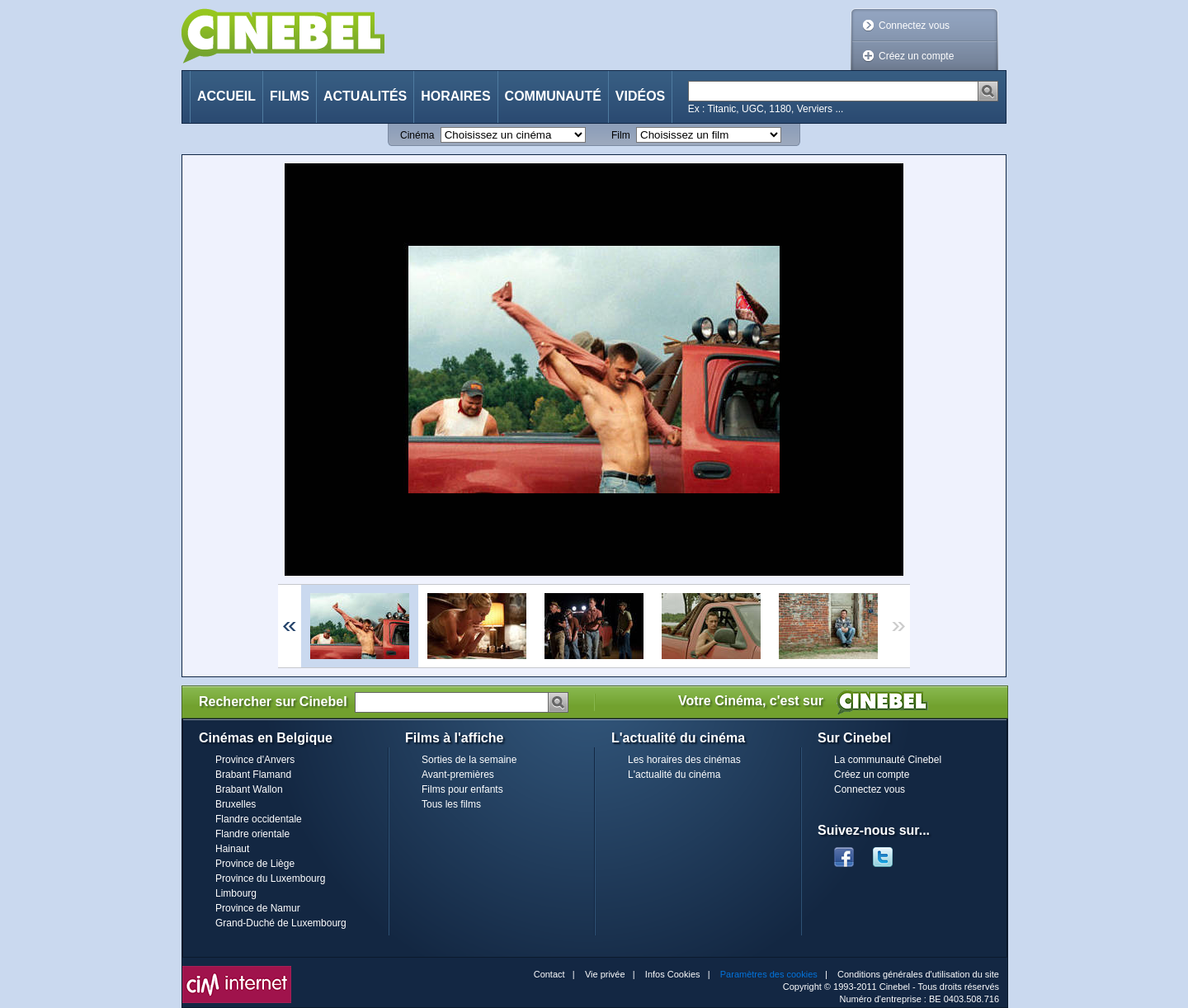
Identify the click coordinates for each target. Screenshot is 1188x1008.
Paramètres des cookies (769, 974)
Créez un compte (916, 56)
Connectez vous (914, 25)
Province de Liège (255, 863)
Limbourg (236, 893)
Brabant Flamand (253, 774)
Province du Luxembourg (270, 878)
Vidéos (640, 96)
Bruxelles (235, 804)
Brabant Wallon (249, 789)
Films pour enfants (462, 789)
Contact (549, 974)
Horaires (455, 96)
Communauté (553, 96)
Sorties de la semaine (469, 759)
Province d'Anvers (255, 759)
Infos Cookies (672, 974)
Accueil (226, 96)
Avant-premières (458, 774)
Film (620, 135)
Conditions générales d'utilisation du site (918, 974)
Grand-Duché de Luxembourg (280, 923)
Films (289, 96)
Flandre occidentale (258, 819)
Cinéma (417, 135)
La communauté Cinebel (887, 759)
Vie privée (605, 974)
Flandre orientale (252, 834)
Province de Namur (257, 908)
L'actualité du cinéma (674, 774)
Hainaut (232, 849)
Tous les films (451, 804)
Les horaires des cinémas (684, 759)
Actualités (365, 96)
